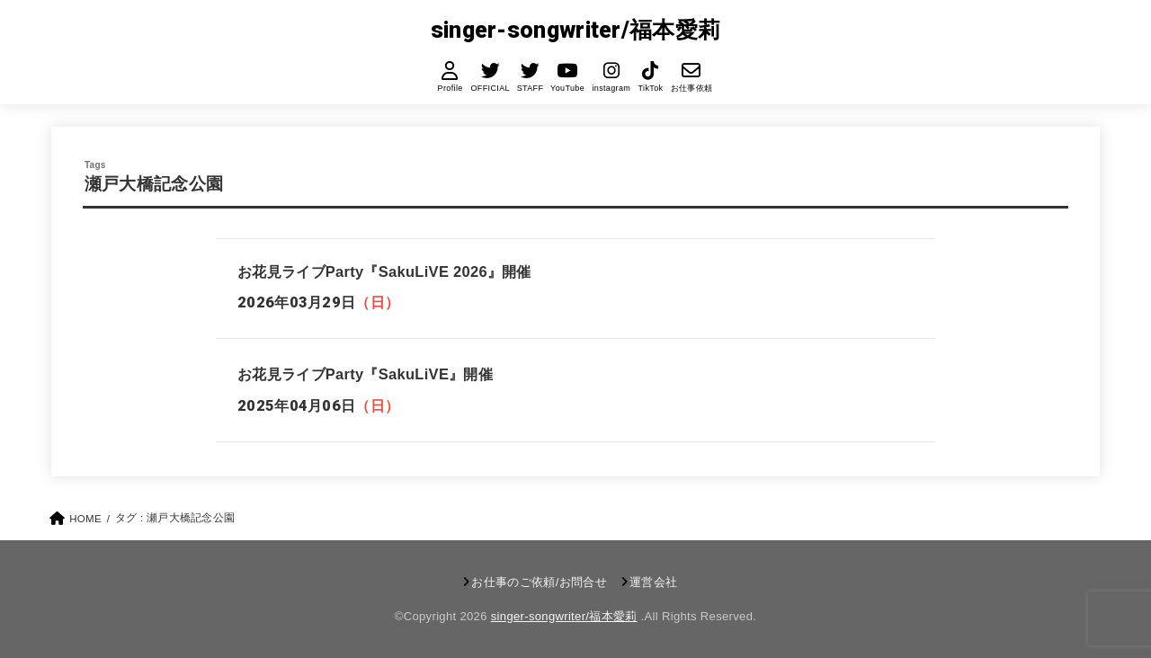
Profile (450, 88)
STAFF (529, 88)
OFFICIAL (489, 88)
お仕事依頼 (691, 88)
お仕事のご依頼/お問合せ (539, 582)
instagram (611, 88)
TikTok (650, 88)
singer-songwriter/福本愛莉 (576, 30)
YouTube (567, 88)
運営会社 (653, 582)
